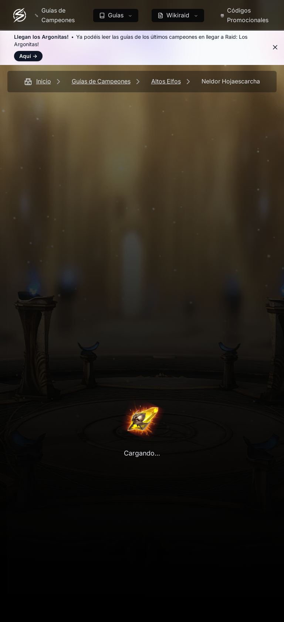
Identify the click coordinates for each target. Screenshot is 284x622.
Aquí (28, 56)
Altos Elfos (166, 81)
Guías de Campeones (101, 81)
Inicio (43, 81)
